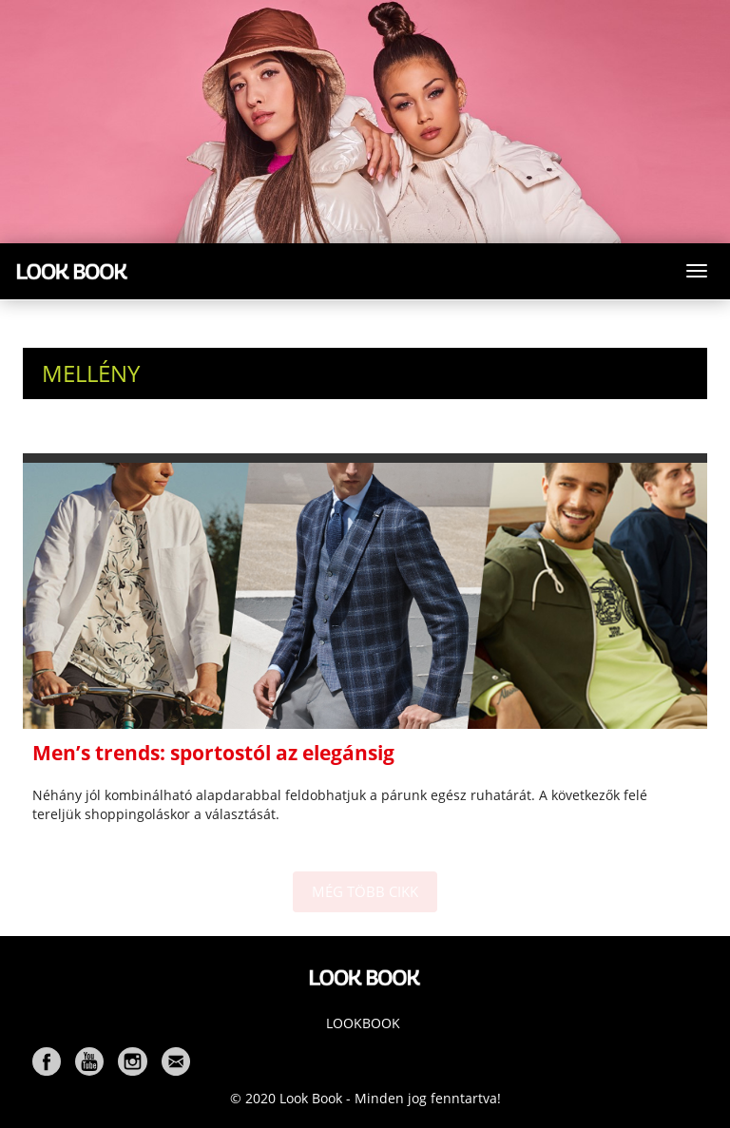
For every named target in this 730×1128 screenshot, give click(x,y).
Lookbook (363, 1023)
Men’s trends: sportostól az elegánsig (213, 752)
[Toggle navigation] (697, 271)
